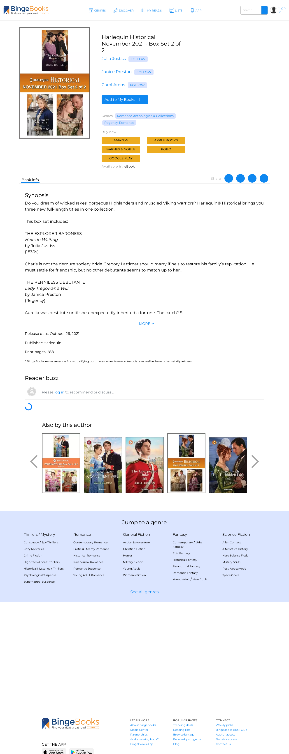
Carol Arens (113, 84)
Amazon (121, 140)
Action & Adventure (136, 542)
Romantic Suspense (86, 568)
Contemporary (183, 542)
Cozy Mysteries (34, 549)
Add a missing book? (144, 739)
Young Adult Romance (88, 575)
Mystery (48, 534)
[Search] (264, 10)
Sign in (282, 10)
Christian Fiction (134, 549)
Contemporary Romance (90, 542)
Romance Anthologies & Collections (145, 116)
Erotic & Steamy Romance (91, 549)
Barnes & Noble (120, 149)
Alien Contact (231, 542)
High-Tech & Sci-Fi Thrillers (42, 562)
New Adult (200, 579)
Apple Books (166, 140)
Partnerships (139, 734)
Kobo (166, 149)
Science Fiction (236, 534)
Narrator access (226, 739)
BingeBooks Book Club (231, 729)
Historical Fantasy (185, 559)
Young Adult (131, 568)
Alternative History (235, 549)
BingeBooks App (141, 744)
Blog (176, 744)
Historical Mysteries (37, 568)
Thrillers (31, 534)
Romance (82, 534)
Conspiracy (31, 542)
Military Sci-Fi (231, 562)
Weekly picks (224, 725)
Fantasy (180, 534)
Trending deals (183, 725)
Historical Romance (86, 555)
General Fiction (136, 534)
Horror (127, 555)
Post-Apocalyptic (234, 568)
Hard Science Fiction (236, 555)
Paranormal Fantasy (186, 566)
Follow (138, 59)
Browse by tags (183, 734)
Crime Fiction (33, 555)
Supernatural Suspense (39, 581)
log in (59, 392)
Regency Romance (119, 123)
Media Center (139, 729)
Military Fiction (133, 562)
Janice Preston (117, 71)
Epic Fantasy (181, 553)
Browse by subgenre (187, 739)
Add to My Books (125, 99)
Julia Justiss (114, 58)
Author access (225, 734)
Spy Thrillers (50, 542)
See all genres (144, 591)
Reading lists (181, 729)
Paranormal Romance (88, 562)
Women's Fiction (134, 575)
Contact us (223, 744)
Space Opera (230, 575)
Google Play (121, 158)
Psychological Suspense (40, 575)
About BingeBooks (143, 725)
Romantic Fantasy (185, 573)
